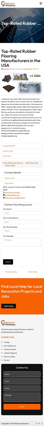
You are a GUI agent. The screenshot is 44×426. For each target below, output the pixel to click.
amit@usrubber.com (12, 195)
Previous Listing (11, 272)
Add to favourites (32, 163)
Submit (8, 262)
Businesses (6, 69)
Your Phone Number (10, 227)
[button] (41, 3)
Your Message (8, 236)
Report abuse (10, 165)
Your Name (7, 209)
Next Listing (33, 272)
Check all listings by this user (13, 163)
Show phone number (12, 192)
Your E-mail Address (11, 218)
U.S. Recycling (28, 69)
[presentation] (21, 253)
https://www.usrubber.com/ (15, 198)
